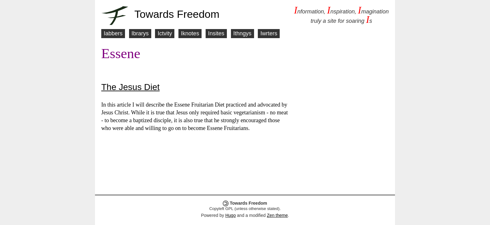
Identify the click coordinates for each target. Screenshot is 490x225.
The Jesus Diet (130, 87)
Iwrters (268, 33)
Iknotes (190, 33)
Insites (216, 33)
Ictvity (165, 33)
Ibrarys (140, 33)
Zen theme (277, 215)
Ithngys (242, 33)
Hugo (230, 215)
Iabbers (113, 33)
